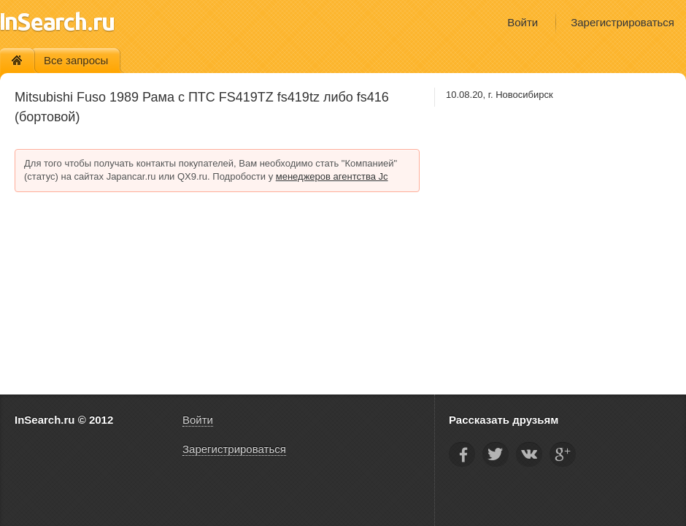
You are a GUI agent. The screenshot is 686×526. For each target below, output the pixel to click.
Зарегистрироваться (622, 22)
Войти (522, 22)
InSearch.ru (57, 21)
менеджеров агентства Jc (332, 176)
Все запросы (76, 60)
